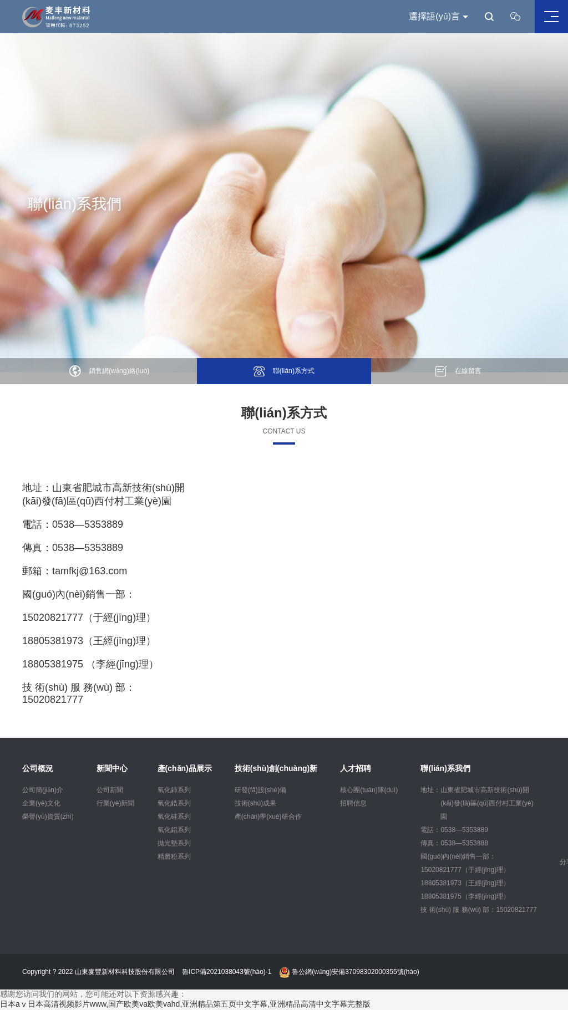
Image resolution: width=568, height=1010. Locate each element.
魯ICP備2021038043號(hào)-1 (226, 972)
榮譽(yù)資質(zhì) (48, 816)
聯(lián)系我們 (445, 768)
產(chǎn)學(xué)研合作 (268, 816)
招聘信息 (353, 803)
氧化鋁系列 (174, 830)
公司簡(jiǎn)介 (42, 790)
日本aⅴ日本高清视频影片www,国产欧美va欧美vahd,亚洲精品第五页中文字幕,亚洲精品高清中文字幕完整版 (185, 1004)
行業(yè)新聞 (116, 803)
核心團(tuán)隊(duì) (369, 790)
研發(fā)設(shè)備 (260, 790)
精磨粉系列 (174, 856)
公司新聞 (110, 790)
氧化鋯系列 (174, 803)
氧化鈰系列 (174, 790)
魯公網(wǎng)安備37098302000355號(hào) (349, 972)
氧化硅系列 (174, 816)
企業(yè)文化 (41, 803)
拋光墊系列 (174, 843)
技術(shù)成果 (255, 803)
